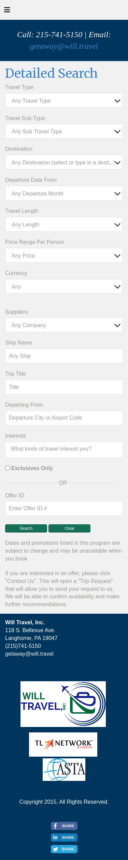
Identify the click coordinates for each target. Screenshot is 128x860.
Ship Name (18, 343)
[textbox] (66, 100)
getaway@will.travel (64, 46)
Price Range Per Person (34, 242)
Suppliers (16, 312)
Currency (16, 273)
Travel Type (19, 87)
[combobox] (64, 100)
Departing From (24, 405)
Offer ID (14, 495)
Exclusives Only (32, 468)
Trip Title (15, 374)
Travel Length (21, 211)
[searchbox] (66, 449)
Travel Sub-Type (25, 118)
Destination (18, 149)
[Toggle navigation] (7, 11)
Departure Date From (31, 180)
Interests (15, 436)
